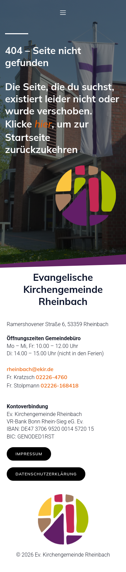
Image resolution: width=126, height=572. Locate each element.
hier (43, 124)
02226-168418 (60, 385)
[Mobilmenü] (63, 12)
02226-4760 (51, 377)
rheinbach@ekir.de (30, 369)
